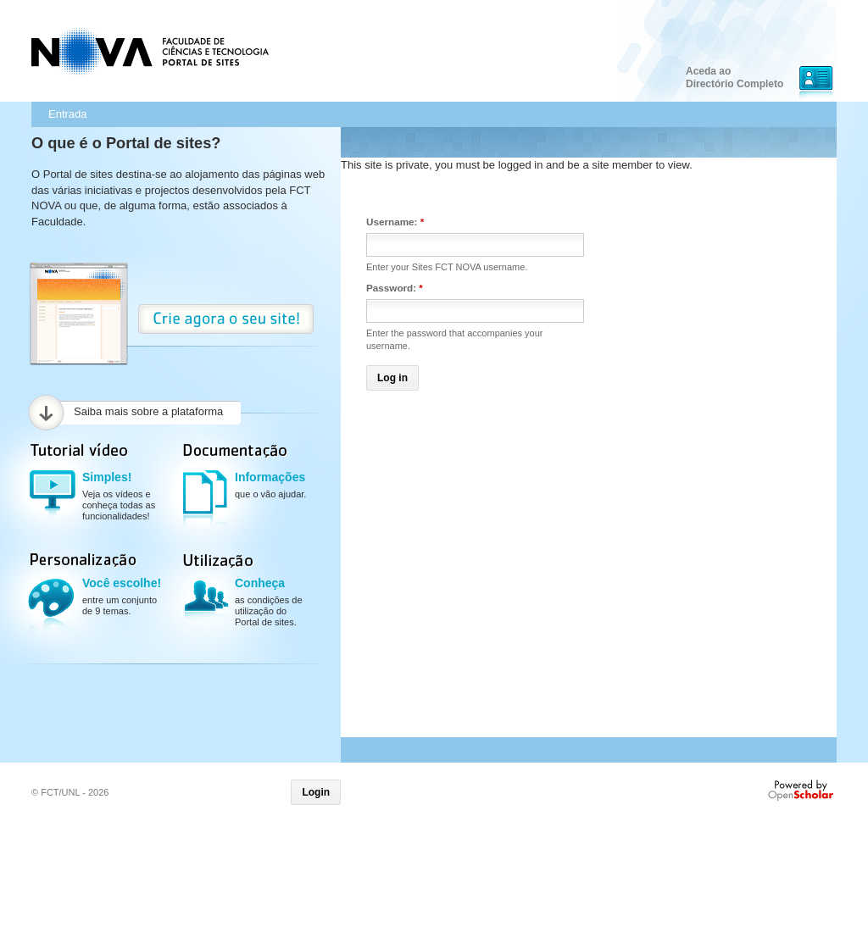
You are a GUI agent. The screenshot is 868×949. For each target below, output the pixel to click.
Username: (395, 221)
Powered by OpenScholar (802, 791)
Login (316, 792)
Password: (394, 287)
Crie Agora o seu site (226, 319)
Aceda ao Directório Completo (734, 77)
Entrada (67, 114)
